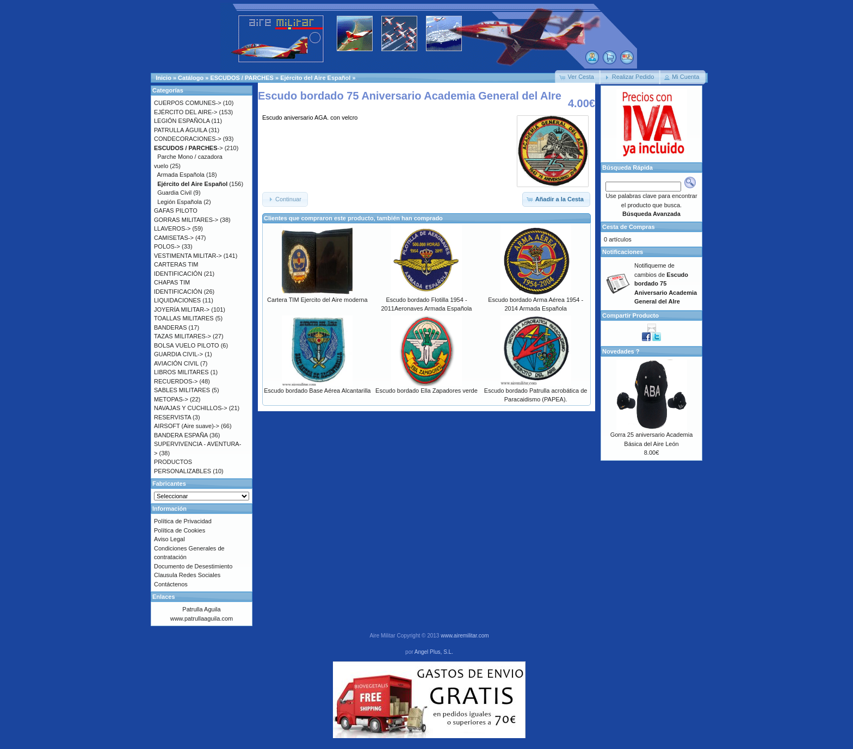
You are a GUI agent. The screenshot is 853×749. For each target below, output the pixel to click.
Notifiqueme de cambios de (665, 283)
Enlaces (163, 596)
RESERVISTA (172, 417)
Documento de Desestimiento (193, 566)
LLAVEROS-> (172, 228)
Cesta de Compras (628, 227)
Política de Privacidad (183, 521)
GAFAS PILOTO (175, 210)
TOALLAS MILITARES (184, 318)
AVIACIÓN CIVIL (176, 363)
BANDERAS (170, 327)
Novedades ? (620, 351)
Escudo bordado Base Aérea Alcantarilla (317, 390)
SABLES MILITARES (182, 390)
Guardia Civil (174, 192)
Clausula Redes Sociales (187, 575)
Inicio (163, 78)
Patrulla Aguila (201, 609)
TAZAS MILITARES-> (182, 336)
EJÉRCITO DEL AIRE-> (185, 112)
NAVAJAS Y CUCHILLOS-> (190, 408)
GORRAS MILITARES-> (186, 219)
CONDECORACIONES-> (187, 138)
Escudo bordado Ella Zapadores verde (426, 390)
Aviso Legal (169, 539)
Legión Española (179, 202)
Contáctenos (171, 584)
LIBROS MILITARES (181, 372)
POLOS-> (167, 246)
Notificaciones (622, 252)
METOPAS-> (171, 399)
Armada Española (181, 174)
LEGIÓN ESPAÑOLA (182, 120)
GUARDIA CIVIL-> (178, 354)
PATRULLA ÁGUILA (180, 130)
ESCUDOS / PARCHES (242, 78)
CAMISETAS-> (174, 237)
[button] (578, 77)
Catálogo (190, 78)
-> (188, 148)
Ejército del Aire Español (315, 78)
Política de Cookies (179, 530)
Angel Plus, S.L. (434, 652)
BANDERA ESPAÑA (181, 435)
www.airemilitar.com (465, 636)
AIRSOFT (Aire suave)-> (186, 426)
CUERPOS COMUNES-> (187, 103)
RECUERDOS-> (175, 381)
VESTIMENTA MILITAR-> (188, 255)
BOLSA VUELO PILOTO (186, 345)
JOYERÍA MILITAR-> (181, 309)
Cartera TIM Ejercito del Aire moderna (317, 299)
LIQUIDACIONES (177, 300)
